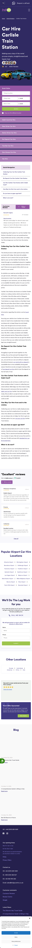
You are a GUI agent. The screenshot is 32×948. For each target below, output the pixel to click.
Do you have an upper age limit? (12, 193)
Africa (17, 670)
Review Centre (7, 896)
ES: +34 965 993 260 (9, 879)
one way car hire (20, 418)
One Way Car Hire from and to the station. (15, 189)
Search (16, 109)
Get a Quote (23, 715)
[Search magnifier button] (3, 3)
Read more (4, 762)
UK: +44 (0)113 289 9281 (10, 871)
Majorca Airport (22, 575)
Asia (24, 670)
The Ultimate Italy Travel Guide (12, 910)
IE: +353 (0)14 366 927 (10, 875)
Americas (9, 670)
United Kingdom (10, 18)
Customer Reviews (9, 893)
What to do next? (8, 198)
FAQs (4, 857)
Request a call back (23, 3)
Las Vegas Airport (10, 575)
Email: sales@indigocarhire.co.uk (13, 882)
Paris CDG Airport (9, 585)
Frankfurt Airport (23, 568)
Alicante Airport (8, 562)
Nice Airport (21, 582)
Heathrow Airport (22, 572)
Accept (16, 932)
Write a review (21, 207)
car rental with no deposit (20, 362)
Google (5, 900)
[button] (29, 918)
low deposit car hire (8, 369)
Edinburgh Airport (23, 565)
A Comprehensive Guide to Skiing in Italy (16, 914)
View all (16, 538)
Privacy (16, 945)
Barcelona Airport (9, 565)
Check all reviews (7, 689)
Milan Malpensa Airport (23, 578)
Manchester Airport (7, 578)
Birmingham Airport (22, 562)
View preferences (16, 941)
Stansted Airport (23, 585)
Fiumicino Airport (9, 568)
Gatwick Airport (9, 572)
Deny (16, 937)
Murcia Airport (11, 582)
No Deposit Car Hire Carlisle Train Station (15, 178)
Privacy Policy (7, 860)
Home (3, 18)
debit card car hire (6, 391)
